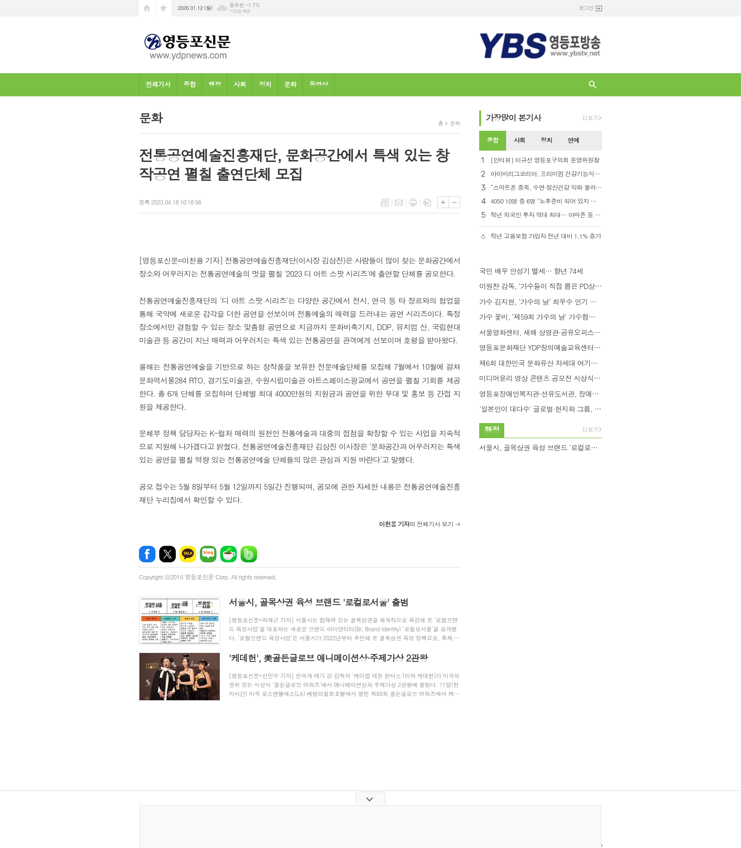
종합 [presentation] (492, 140)
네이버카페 (228, 554)
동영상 (318, 84)
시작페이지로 (147, 8)
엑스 (167, 554)
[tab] (492, 141)
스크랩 (427, 202)
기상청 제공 (239, 11)
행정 (214, 84)
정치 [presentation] (546, 140)
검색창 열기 (592, 84)
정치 (265, 84)
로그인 (586, 7)
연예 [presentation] (573, 140)
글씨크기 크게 (443, 202)
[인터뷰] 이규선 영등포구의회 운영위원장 (545, 160)
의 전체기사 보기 (416, 523)
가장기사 (513, 117)
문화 (290, 84)
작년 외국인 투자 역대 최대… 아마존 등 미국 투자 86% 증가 (546, 215)
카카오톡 (188, 554)
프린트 (413, 202)
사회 (239, 84)
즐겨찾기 (163, 8)
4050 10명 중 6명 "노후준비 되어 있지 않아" (546, 201)
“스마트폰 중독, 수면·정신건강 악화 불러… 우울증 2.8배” (546, 188)
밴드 (249, 554)
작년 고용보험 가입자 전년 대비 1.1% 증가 (546, 236)
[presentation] (594, 141)
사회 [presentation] (519, 140)
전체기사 (158, 84)
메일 (399, 202)
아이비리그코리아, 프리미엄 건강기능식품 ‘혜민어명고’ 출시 (546, 174)
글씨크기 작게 (454, 202)
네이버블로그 (208, 554)
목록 (384, 202)
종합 (189, 84)
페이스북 (147, 554)
